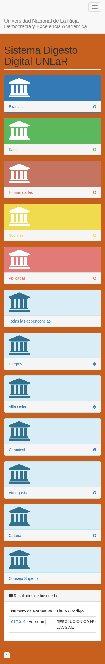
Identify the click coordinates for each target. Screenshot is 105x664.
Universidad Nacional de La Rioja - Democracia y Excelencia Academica (45, 17)
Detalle (36, 616)
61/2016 (19, 616)
